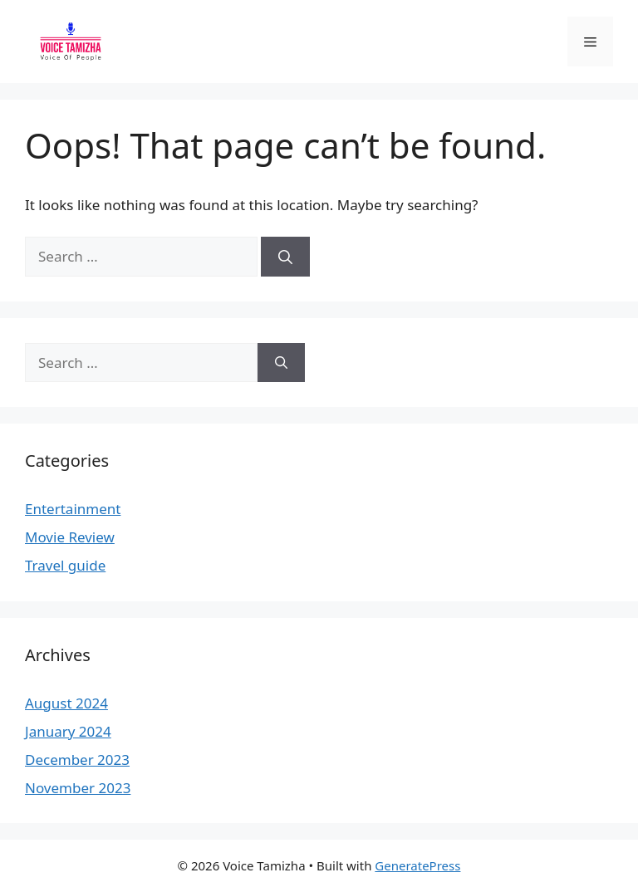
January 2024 (68, 731)
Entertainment (72, 508)
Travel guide (65, 565)
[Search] (285, 257)
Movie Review (70, 536)
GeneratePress (417, 865)
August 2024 (66, 703)
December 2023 (77, 759)
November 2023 (77, 787)
